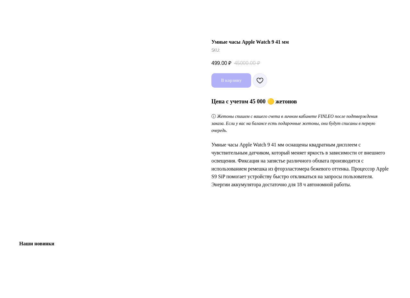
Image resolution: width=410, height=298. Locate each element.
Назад (18, 9)
